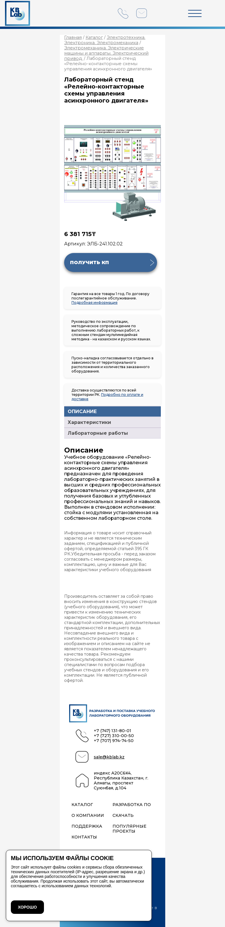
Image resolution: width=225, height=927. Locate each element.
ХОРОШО (27, 907)
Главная (73, 37)
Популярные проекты (129, 829)
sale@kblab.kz (109, 757)
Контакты (84, 837)
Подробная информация (94, 302)
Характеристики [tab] (89, 422)
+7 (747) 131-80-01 (112, 730)
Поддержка (86, 826)
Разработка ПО (131, 804)
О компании (87, 815)
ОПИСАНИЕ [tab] (82, 411)
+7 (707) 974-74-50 (114, 740)
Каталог (94, 37)
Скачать (123, 815)
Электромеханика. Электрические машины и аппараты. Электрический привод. (106, 53)
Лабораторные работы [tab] (98, 433)
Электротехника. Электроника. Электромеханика (104, 40)
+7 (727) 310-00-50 (114, 735)
